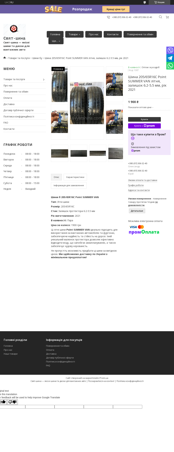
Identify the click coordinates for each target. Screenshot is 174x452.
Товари (73, 34)
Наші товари (11, 353)
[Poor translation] (12, 402)
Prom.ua (104, 377)
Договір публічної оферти (18, 110)
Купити (144, 119)
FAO (5, 122)
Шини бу (37, 58)
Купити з (144, 125)
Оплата (7, 97)
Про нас (94, 34)
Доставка (8, 104)
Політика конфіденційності (18, 116)
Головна (55, 34)
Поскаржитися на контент (101, 381)
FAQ (48, 365)
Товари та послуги (19, 58)
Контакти (112, 34)
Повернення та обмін (140, 34)
